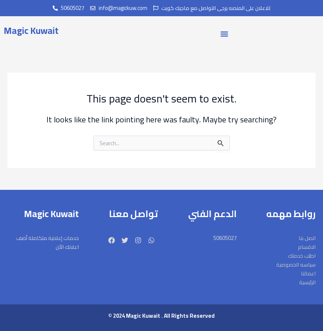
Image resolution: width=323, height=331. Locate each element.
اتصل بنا (307, 238)
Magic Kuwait (31, 30)
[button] (224, 34)
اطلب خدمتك (302, 255)
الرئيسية (307, 282)
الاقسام (307, 247)
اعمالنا (308, 273)
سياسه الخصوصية (296, 264)
